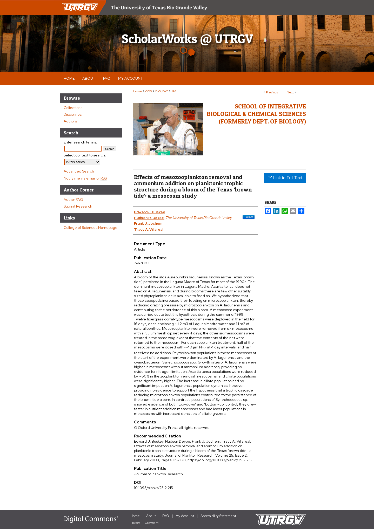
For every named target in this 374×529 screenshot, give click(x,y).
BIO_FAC (161, 91)
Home (137, 91)
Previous (272, 92)
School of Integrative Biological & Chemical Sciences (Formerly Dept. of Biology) (256, 113)
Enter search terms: (80, 142)
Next (290, 92)
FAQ (165, 516)
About (151, 516)
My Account (185, 516)
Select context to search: (85, 155)
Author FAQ (73, 199)
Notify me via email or (85, 178)
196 (174, 91)
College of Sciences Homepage (90, 227)
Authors (70, 121)
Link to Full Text (285, 178)
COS (148, 91)
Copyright (151, 523)
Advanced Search (79, 171)
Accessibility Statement (218, 516)
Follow (248, 216)
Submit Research (78, 206)
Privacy (135, 523)
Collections (73, 107)
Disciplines (73, 114)
